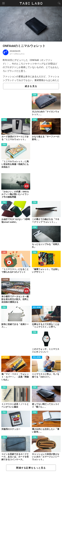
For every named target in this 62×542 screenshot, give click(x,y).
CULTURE (5, 280)
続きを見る (31, 86)
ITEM (34, 95)
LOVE (4, 252)
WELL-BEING (37, 307)
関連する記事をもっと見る (31, 468)
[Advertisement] (31, 506)
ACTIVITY (5, 357)
